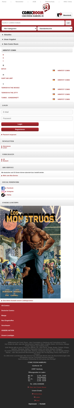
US (4, 159)
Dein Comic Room (11, 44)
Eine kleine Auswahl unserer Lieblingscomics (17, 300)
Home (4, 1)
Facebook (7, 188)
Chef (37, 400)
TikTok (6, 195)
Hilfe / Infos (68, 1)
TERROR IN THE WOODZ (10, 88)
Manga (3, 315)
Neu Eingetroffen (7, 320)
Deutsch (5, 161)
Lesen (5, 148)
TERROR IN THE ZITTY (9, 92)
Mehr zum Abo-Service (9, 175)
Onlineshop (37, 394)
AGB (34, 1)
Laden (37, 397)
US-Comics (5, 305)
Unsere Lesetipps (7, 335)
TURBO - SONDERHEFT (10, 97)
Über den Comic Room (37, 387)
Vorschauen (5, 325)
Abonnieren (7, 146)
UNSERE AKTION (7, 330)
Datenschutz (49, 1)
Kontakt (42, 404)
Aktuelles (7, 35)
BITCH (3, 69)
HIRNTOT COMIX (64, 70)
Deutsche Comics (7, 310)
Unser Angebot (10, 39)
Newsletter (19, 1)
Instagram (7, 191)
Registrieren (20, 129)
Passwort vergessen (9, 134)
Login (20, 124)
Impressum (33, 404)
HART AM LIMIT (7, 78)
